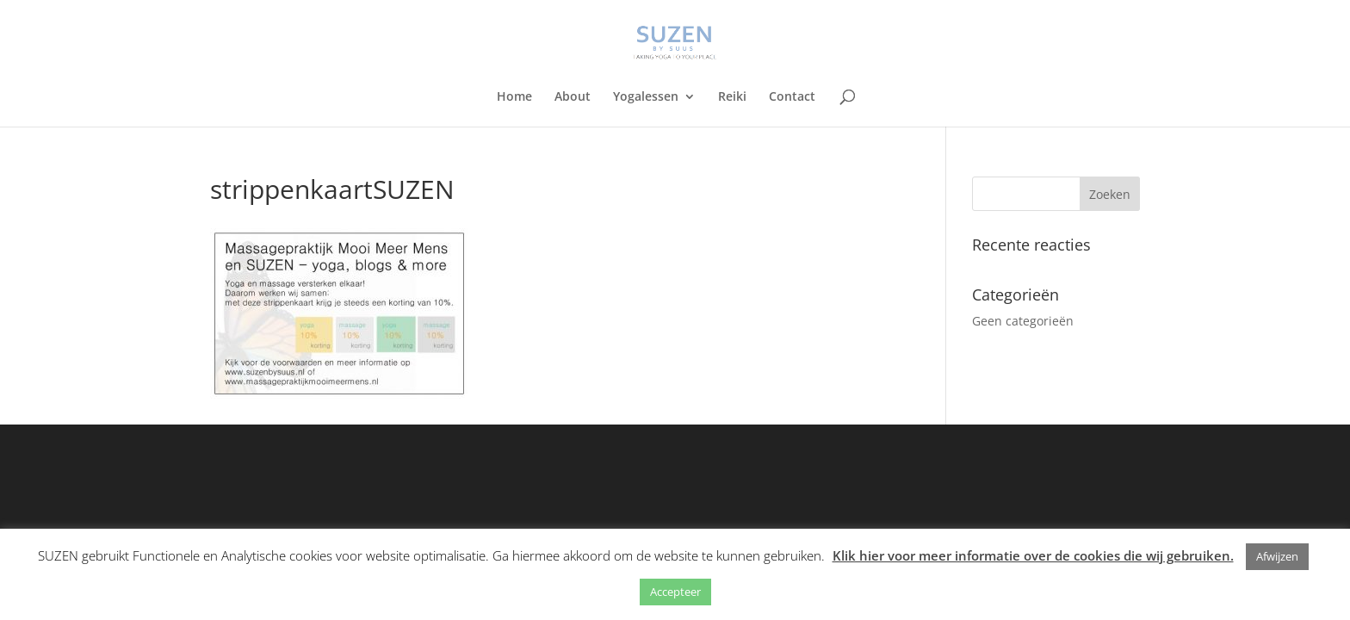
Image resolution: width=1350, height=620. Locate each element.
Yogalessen (645, 97)
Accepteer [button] (675, 591)
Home (514, 97)
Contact (792, 97)
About (572, 97)
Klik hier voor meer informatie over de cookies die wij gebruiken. (1033, 555)
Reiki (732, 97)
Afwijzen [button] (1277, 556)
